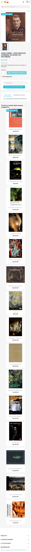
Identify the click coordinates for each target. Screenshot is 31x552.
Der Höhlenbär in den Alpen (15, 181)
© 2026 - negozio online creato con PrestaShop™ (14, 550)
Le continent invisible (15, 233)
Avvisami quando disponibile (14, 87)
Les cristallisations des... (15, 364)
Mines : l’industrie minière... (15, 155)
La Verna (15, 312)
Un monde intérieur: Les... (15, 520)
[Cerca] (15, 6)
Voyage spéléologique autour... (15, 390)
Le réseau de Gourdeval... (15, 129)
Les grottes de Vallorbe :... (15, 416)
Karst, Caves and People (15, 494)
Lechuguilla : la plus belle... (15, 338)
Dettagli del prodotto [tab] (19, 95)
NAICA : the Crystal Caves (15, 259)
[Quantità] (3, 72)
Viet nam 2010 (15, 442)
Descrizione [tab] (7, 95)
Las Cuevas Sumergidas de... (15, 468)
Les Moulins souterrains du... (15, 286)
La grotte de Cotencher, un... (15, 207)
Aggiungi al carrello (16, 73)
